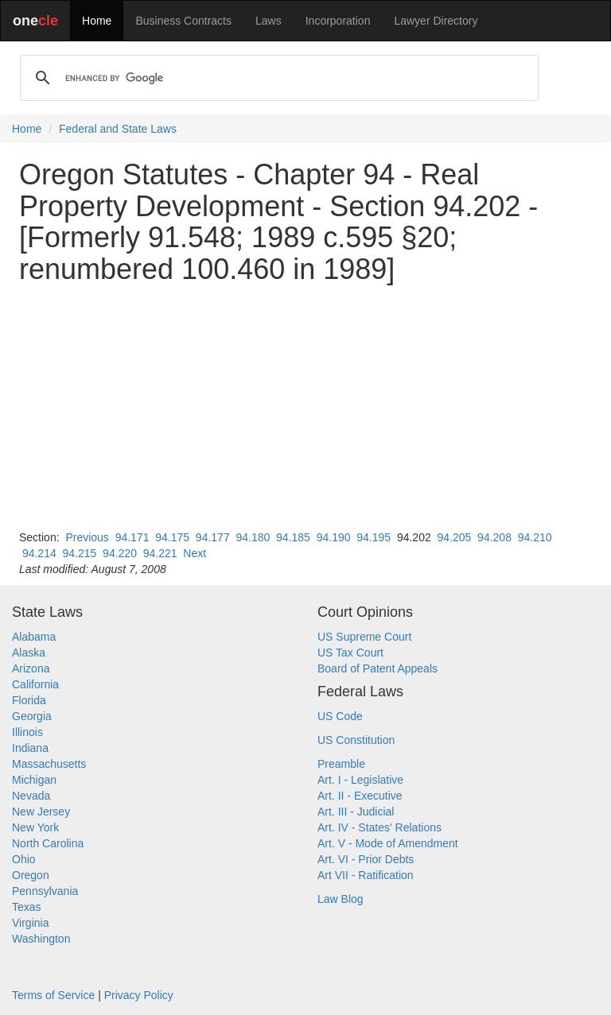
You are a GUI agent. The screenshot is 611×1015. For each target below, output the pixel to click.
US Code (340, 716)
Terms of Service (53, 995)
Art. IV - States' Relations (379, 827)
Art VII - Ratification (365, 875)
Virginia (30, 922)
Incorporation (338, 20)
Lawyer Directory (435, 20)
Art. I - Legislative (360, 779)
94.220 (120, 553)
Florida (29, 700)
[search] (276, 77)
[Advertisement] (305, 407)
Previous (86, 537)
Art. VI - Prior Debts (365, 859)
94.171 (132, 537)
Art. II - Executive (360, 795)
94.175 (172, 537)
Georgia (32, 716)
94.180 (252, 537)
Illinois (27, 732)
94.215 (80, 553)
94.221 (160, 553)
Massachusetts (49, 763)
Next (194, 553)
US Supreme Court (364, 636)
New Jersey (41, 811)
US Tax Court (350, 652)
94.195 (373, 537)
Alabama (34, 636)
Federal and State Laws (118, 128)
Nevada (31, 795)
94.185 (293, 537)
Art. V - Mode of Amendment (387, 843)
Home (96, 20)
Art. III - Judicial (355, 811)
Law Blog (340, 899)
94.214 (39, 553)
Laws (268, 20)
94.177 (213, 537)
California (35, 684)
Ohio (24, 859)
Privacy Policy (138, 995)
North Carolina (48, 843)
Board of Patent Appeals (377, 668)
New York (35, 827)
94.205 (455, 537)
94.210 (535, 537)
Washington (41, 938)
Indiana (30, 748)
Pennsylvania (45, 891)
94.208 (494, 537)
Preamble (341, 763)
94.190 (334, 537)
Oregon (30, 875)
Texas (26, 907)
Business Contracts (183, 20)
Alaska (28, 652)
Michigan (34, 779)
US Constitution (356, 740)
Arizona (30, 668)
